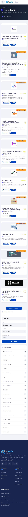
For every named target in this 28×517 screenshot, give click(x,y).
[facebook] (2, 463)
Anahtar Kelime (5, 335)
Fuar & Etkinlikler (19, 484)
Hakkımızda (3, 472)
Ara (13, 44)
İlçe (3, 322)
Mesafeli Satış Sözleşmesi (7, 500)
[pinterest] (16, 463)
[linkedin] (13, 463)
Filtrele (14, 341)
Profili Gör (5, 44)
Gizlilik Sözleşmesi (5, 496)
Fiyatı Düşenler (18, 472)
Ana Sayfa (3, 7)
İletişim (2, 478)
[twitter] (5, 463)
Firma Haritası (18, 478)
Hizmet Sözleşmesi (5, 493)
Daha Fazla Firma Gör (14, 308)
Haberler (17, 481)
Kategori (4, 328)
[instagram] (9, 463)
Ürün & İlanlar (18, 475)
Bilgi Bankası (4, 475)
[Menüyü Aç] (3, 2)
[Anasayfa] (10, 2)
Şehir (3, 315)
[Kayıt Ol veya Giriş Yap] (16, 2)
